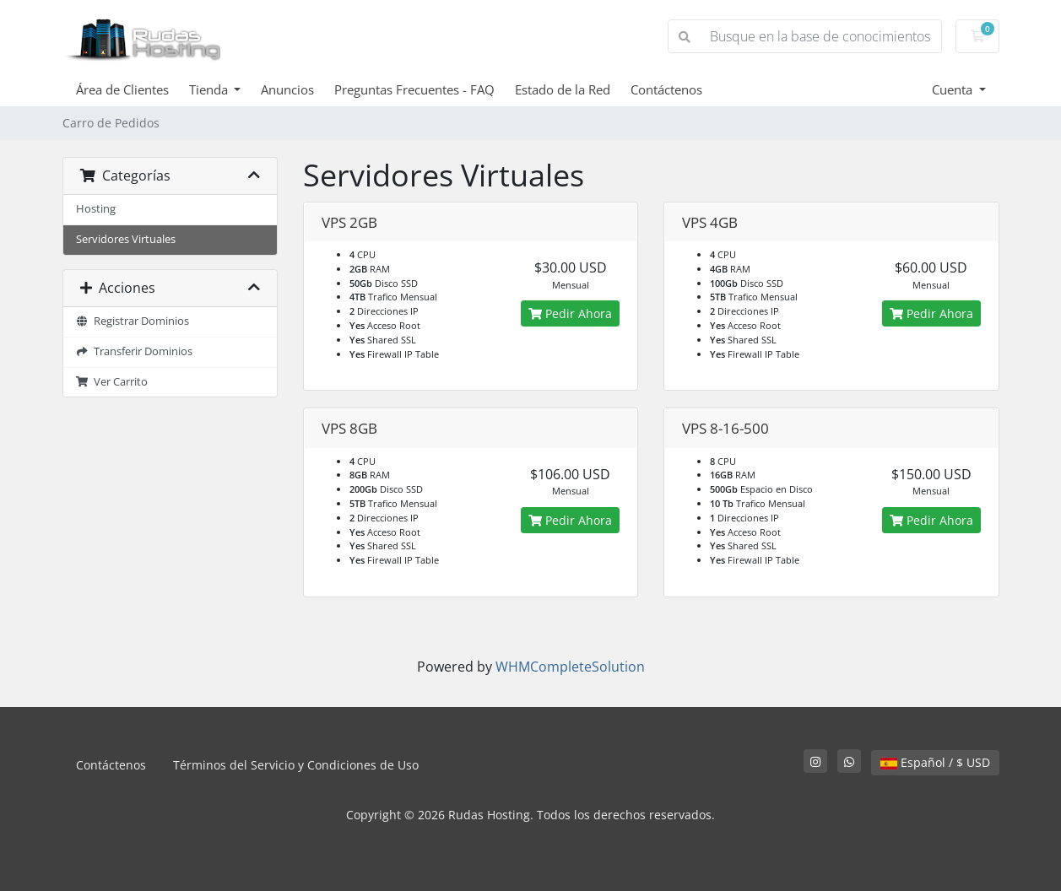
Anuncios (287, 89)
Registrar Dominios (133, 321)
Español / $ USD (935, 762)
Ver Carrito (112, 382)
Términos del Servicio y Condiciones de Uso (296, 765)
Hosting (96, 209)
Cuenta (954, 89)
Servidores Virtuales (126, 239)
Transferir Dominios (134, 351)
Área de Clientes (122, 89)
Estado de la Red (562, 89)
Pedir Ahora (570, 313)
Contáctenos (666, 89)
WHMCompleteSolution (570, 666)
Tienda (210, 89)
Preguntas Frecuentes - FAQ (414, 89)
